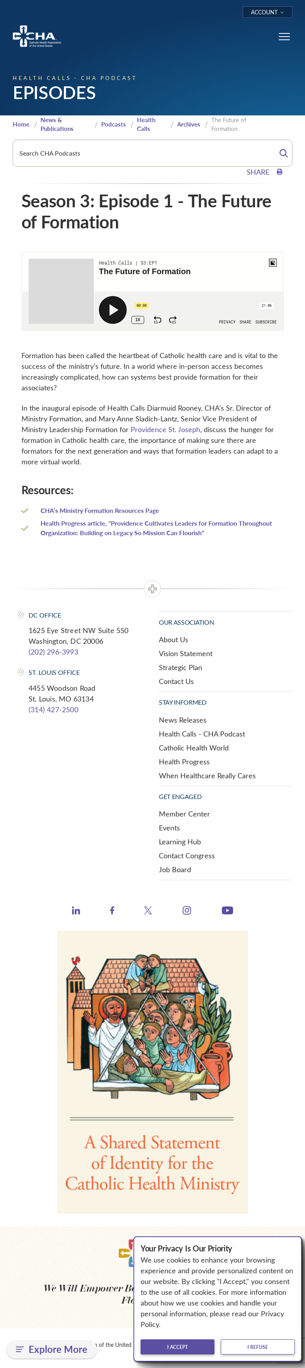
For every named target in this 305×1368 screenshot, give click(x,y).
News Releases (183, 720)
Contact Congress (187, 855)
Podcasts (113, 124)
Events (169, 827)
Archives (188, 124)
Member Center (184, 813)
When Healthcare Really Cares (207, 775)
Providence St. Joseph (165, 429)
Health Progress (184, 761)
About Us (173, 639)
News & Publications (57, 124)
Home (21, 124)
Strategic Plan (180, 667)
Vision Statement (185, 653)
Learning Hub (180, 841)
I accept (177, 1347)
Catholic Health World (194, 747)
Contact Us (176, 681)
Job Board (175, 869)
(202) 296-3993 (53, 652)
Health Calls (146, 124)
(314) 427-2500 (53, 709)
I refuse (257, 1347)
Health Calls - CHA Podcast (202, 734)
